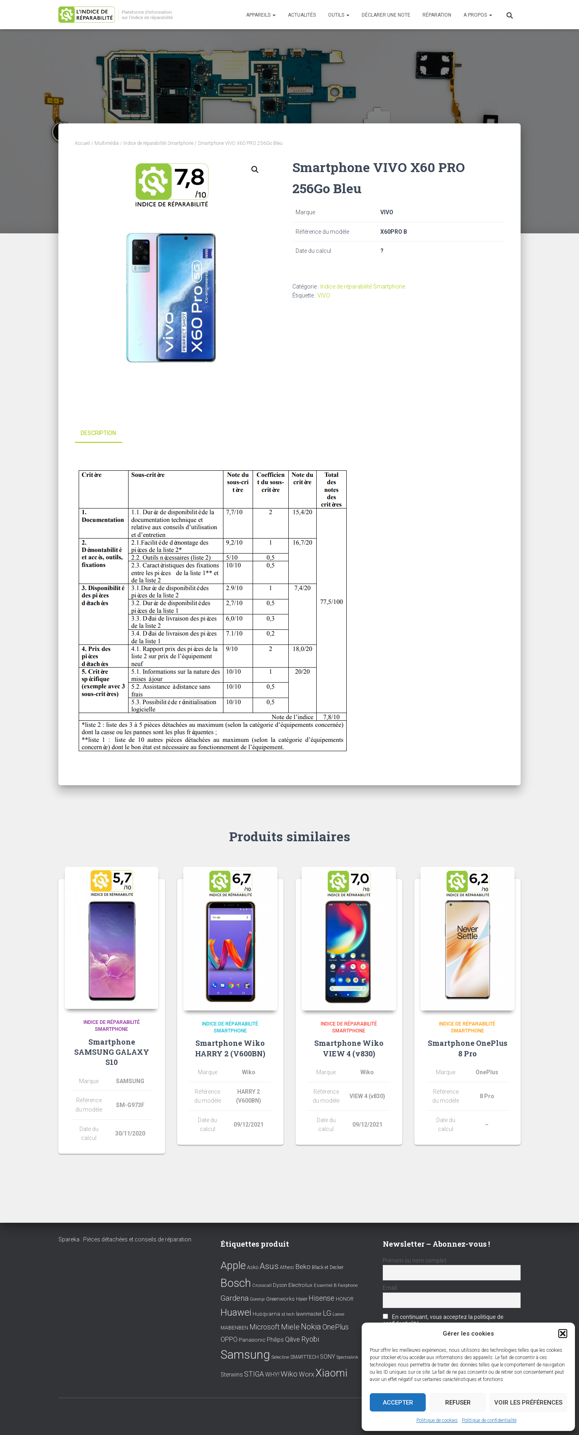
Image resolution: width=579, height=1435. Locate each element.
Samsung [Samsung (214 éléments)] (245, 1355)
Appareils (261, 15)
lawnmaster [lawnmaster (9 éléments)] (309, 1314)
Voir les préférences (528, 1402)
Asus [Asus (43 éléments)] (269, 1266)
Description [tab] (98, 433)
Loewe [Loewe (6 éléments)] (338, 1314)
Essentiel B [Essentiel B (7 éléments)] (325, 1285)
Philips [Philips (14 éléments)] (275, 1339)
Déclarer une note (386, 15)
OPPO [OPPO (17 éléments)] (229, 1339)
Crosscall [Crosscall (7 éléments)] (262, 1285)
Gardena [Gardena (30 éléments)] (235, 1298)
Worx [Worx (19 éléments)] (306, 1374)
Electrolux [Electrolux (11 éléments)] (300, 1284)
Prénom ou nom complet (414, 1260)
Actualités (302, 15)
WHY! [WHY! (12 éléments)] (272, 1374)
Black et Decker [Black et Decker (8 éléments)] (327, 1267)
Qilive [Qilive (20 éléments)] (292, 1339)
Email (390, 1287)
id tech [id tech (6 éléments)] (288, 1314)
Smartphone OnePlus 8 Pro (467, 1048)
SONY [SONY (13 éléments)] (327, 1356)
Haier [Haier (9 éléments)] (301, 1299)
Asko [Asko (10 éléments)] (252, 1267)
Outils (339, 15)
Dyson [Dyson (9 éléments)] (280, 1285)
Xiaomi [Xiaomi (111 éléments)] (331, 1373)
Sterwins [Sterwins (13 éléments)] (232, 1374)
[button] (563, 1333)
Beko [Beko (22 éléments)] (303, 1267)
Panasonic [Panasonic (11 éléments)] (252, 1339)
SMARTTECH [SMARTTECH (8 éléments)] (304, 1357)
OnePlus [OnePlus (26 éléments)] (335, 1327)
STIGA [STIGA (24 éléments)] (254, 1374)
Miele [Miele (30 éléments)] (290, 1327)
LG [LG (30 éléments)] (327, 1313)
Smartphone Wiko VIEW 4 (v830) (349, 1048)
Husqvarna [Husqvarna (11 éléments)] (266, 1313)
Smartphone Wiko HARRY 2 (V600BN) (230, 1048)
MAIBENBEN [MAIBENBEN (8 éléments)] (234, 1328)
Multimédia (106, 143)
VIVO (323, 295)
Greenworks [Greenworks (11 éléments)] (280, 1298)
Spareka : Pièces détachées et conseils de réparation (124, 1239)
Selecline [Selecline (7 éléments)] (280, 1357)
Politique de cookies (437, 1420)
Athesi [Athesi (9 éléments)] (287, 1267)
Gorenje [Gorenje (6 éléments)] (257, 1299)
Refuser (458, 1402)
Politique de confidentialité (489, 1420)
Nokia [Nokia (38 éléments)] (311, 1327)
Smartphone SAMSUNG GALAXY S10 (111, 1052)
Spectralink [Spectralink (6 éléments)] (347, 1357)
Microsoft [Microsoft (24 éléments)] (264, 1327)
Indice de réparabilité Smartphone (158, 143)
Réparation (436, 15)
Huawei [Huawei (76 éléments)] (236, 1312)
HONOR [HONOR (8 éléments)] (345, 1299)
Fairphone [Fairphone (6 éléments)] (348, 1285)
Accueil (82, 143)
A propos (477, 15)
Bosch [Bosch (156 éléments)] (236, 1282)
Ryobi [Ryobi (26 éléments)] (310, 1339)
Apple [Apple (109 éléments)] (233, 1265)
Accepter (398, 1402)
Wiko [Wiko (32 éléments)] (289, 1374)
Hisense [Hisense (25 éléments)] (322, 1298)
